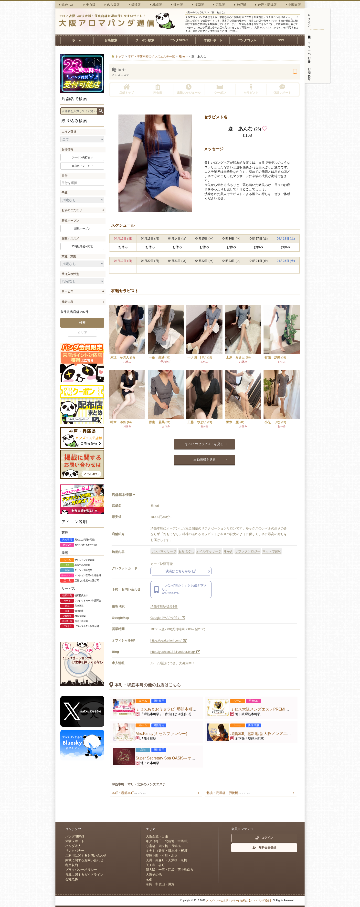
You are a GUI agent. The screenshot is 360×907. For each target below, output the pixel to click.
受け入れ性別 (70, 274)
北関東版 (293, 5)
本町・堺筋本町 (129, 793)
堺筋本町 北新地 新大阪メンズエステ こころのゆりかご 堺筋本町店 (289, 734)
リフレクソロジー (247, 551)
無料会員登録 (309, 33)
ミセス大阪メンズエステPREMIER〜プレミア (270, 709)
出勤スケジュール (189, 89)
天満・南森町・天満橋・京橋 (166, 860)
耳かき (228, 551)
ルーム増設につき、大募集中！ (172, 663)
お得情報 (67, 149)
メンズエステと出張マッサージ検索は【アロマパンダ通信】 (239, 900)
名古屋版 (112, 5)
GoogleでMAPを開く (168, 618)
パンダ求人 (73, 846)
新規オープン (70, 220)
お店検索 (111, 40)
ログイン (309, 19)
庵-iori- (119, 69)
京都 (149, 879)
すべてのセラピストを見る (204, 444)
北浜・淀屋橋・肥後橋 (228, 793)
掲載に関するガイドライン (84, 874)
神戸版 (240, 5)
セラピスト (251, 89)
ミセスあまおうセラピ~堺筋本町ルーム (170, 709)
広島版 (219, 5)
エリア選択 (69, 132)
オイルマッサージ (209, 551)
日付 (64, 176)
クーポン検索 (144, 40)
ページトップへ (295, 812)
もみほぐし (186, 551)
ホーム (77, 40)
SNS (281, 40)
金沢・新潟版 (266, 5)
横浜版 (135, 5)
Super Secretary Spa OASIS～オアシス (169, 758)
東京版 (89, 5)
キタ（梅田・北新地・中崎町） (168, 841)
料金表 (157, 89)
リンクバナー (74, 850)
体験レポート (212, 40)
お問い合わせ (309, 72)
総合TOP (66, 5)
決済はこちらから (181, 571)
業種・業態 (69, 256)
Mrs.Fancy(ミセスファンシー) (161, 734)
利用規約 (71, 865)
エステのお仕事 (309, 49)
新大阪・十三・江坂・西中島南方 (169, 870)
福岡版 (198, 5)
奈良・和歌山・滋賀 (160, 884)
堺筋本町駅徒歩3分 (164, 606)
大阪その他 (154, 874)
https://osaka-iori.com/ (168, 640)
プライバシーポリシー (81, 870)
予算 (64, 193)
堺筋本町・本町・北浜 (162, 855)
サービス (67, 291)
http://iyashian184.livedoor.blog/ (175, 652)
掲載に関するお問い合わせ (84, 860)
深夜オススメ (70, 238)
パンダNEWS (178, 40)
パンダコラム (246, 40)
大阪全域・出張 (157, 836)
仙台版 (177, 5)
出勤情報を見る (204, 459)
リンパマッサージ (163, 551)
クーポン (220, 89)
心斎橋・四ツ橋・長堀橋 (163, 846)
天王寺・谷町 (155, 865)
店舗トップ (126, 89)
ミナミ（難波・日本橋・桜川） (168, 850)
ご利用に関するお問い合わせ (85, 855)
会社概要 (71, 879)
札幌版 (156, 5)
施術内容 (67, 302)
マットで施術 (271, 551)
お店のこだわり (72, 210)
